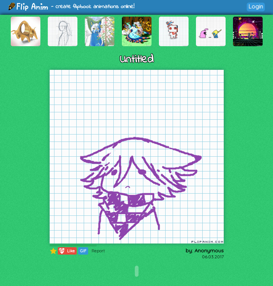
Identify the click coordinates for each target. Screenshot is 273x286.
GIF (83, 250)
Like (66, 251)
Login (256, 6)
